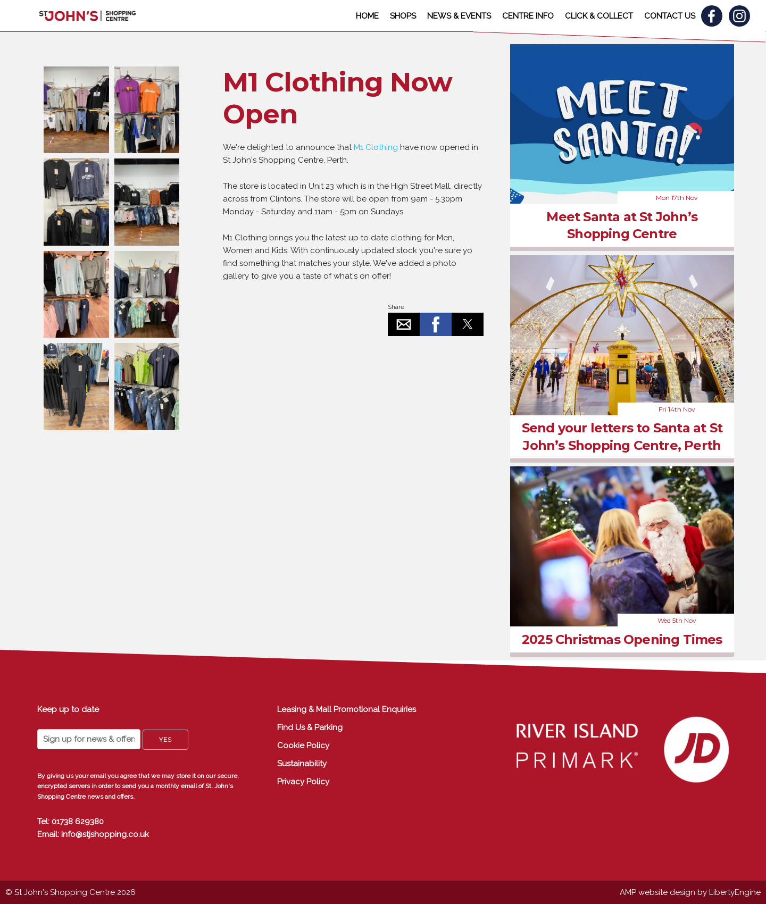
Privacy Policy (303, 781)
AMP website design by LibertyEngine (690, 892)
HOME (367, 16)
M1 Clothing (375, 147)
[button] (404, 324)
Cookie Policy (303, 745)
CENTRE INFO (528, 16)
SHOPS (403, 16)
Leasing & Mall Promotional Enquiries (346, 709)
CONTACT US (669, 16)
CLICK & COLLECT (599, 16)
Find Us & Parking (310, 727)
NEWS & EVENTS (459, 16)
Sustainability (302, 763)
